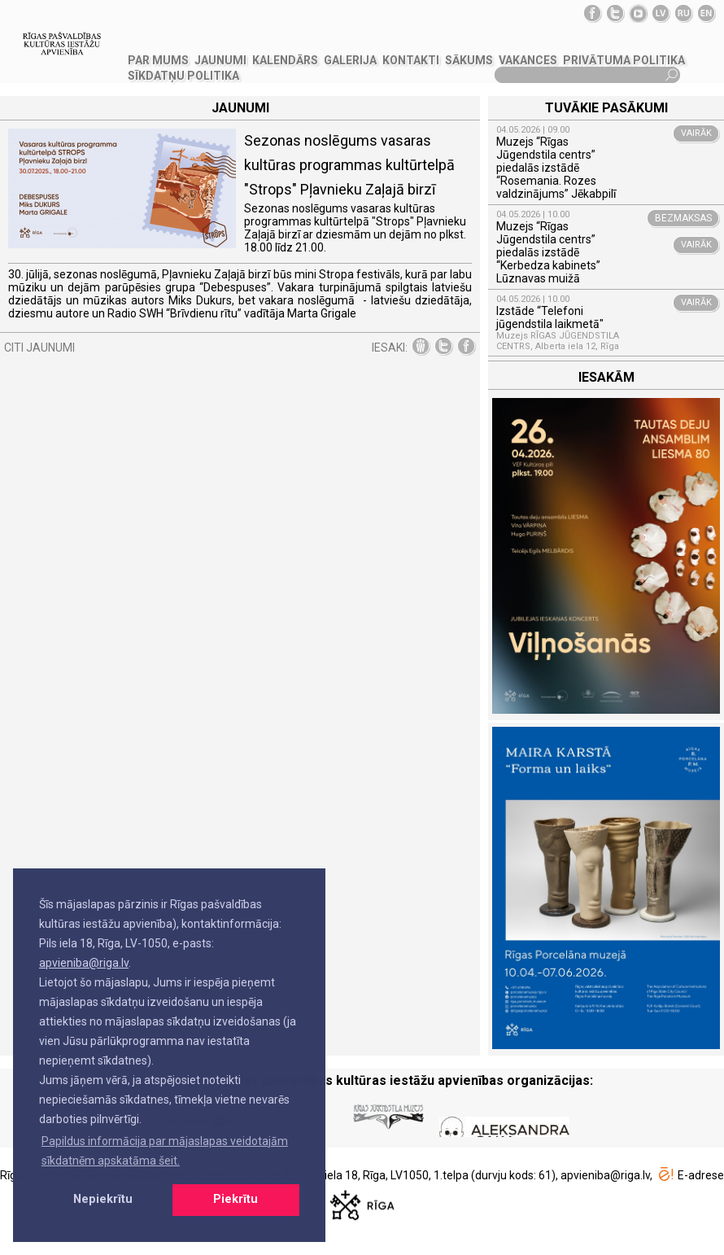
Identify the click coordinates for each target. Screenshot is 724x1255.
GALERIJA (350, 60)
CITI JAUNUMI (39, 347)
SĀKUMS (469, 60)
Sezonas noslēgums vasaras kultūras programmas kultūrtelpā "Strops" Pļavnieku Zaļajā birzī (349, 165)
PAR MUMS (158, 60)
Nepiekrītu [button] (103, 1199)
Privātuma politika (624, 60)
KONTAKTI (410, 60)
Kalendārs (285, 60)
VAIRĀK (696, 133)
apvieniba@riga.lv (84, 962)
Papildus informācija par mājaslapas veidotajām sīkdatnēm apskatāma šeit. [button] (164, 1151)
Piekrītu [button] (235, 1199)
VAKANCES (528, 60)
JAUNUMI (220, 60)
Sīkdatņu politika (183, 75)
